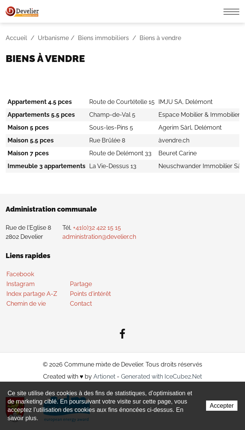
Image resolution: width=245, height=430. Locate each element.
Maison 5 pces (28, 127)
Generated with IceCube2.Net (161, 376)
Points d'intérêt (90, 293)
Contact (81, 303)
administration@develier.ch (99, 236)
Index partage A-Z (31, 293)
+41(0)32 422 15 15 (97, 227)
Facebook (20, 274)
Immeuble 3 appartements (46, 166)
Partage (81, 284)
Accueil (16, 38)
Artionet (104, 376)
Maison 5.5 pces (31, 140)
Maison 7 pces (28, 153)
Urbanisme (53, 38)
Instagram (20, 284)
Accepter (222, 405)
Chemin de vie (26, 303)
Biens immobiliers (103, 38)
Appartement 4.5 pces (40, 101)
